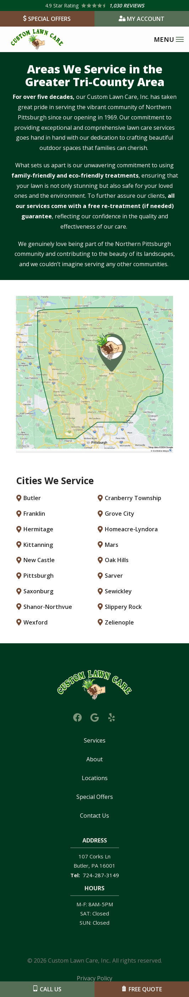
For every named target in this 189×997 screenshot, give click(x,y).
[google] (94, 716)
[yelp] (111, 716)
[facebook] (77, 716)
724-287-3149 (101, 875)
